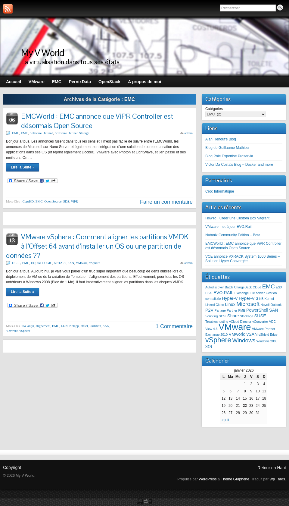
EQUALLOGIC (41, 263)
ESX (279, 287)
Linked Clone (214, 304)
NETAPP (60, 263)
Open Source (52, 201)
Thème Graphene (235, 479)
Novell (265, 304)
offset (84, 326)
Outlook (276, 304)
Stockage (246, 316)
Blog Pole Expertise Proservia (229, 156)
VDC (272, 321)
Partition (95, 326)
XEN (208, 346)
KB (261, 298)
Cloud (257, 287)
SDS (66, 201)
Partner (232, 310)
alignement (43, 326)
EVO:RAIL (223, 292)
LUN (64, 326)
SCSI (222, 316)
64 (24, 326)
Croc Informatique (219, 191)
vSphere (94, 263)
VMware (82, 263)
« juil (225, 420)
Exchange (242, 293)
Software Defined (41, 133)
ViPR (74, 201)
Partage (220, 310)
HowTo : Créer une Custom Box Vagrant (237, 218)
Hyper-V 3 (248, 298)
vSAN (252, 334)
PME (241, 310)
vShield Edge (268, 334)
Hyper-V (230, 298)
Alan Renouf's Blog (220, 139)
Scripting (211, 316)
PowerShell (257, 310)
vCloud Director (240, 321)
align (30, 326)
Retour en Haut (271, 467)
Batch (229, 287)
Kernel (269, 298)
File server (257, 293)
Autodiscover (214, 287)
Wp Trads (277, 479)
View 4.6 (211, 329)
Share (233, 315)
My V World (42, 52)
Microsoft (247, 304)
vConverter (260, 321)
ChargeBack (243, 287)
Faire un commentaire (166, 202)
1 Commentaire (174, 326)
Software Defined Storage (72, 133)
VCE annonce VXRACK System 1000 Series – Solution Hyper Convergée (242, 258)
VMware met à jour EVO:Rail (228, 227)
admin (189, 133)
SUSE (260, 315)
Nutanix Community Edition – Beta (232, 235)
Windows (243, 340)
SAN (70, 263)
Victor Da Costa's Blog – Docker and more (239, 164)
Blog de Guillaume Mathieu (227, 148)
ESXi (209, 293)
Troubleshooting (216, 321)
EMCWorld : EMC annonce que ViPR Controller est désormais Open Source (243, 245)
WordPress (207, 479)
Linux (230, 304)
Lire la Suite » (22, 167)
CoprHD (28, 201)
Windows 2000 (267, 341)
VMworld (236, 334)
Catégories (214, 109)
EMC (15, 133)
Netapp (74, 326)
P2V (209, 310)
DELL (16, 263)
